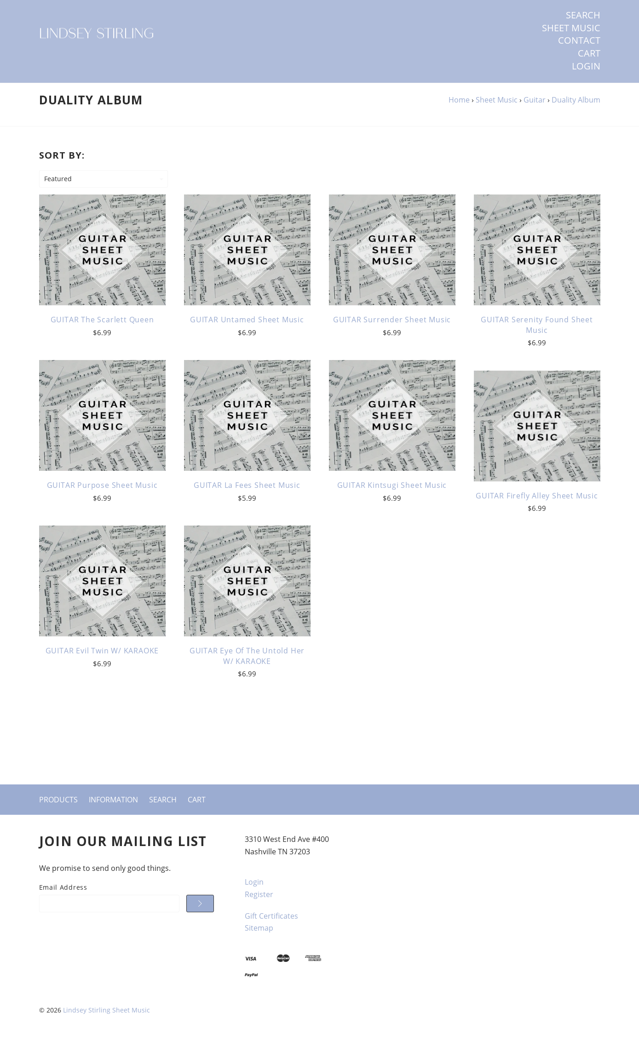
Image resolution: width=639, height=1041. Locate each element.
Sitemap (259, 928)
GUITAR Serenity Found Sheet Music (537, 325)
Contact (579, 40)
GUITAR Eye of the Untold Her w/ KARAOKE (247, 656)
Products (58, 800)
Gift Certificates (271, 916)
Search (583, 15)
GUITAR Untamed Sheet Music (247, 320)
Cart (589, 53)
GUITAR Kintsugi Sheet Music (392, 485)
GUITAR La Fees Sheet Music (247, 485)
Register (259, 894)
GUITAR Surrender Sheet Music (392, 320)
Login (586, 66)
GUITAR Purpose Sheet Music (102, 485)
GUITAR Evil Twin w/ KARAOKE (102, 651)
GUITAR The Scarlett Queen (102, 320)
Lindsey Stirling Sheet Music (106, 1010)
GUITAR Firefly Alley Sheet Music (537, 496)
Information (113, 800)
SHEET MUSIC (571, 28)
